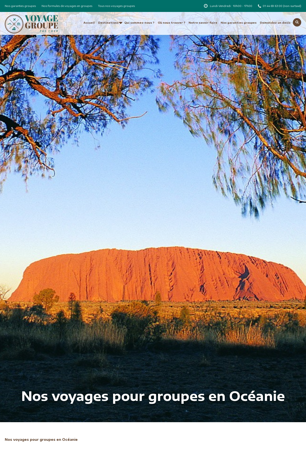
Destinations (108, 22)
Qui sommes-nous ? (139, 22)
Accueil (89, 22)
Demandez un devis (275, 22)
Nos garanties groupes (20, 5)
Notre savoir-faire (203, 22)
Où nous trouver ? (171, 22)
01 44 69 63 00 (273, 5)
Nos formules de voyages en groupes (67, 5)
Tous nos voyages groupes (116, 5)
